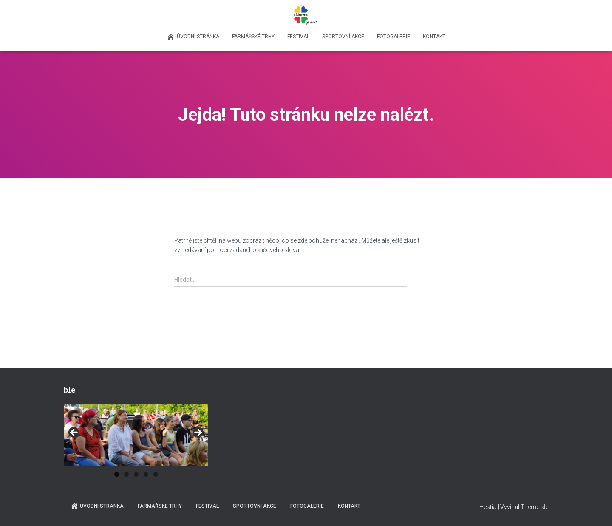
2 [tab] (126, 474)
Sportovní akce (343, 37)
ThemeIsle (534, 506)
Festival (298, 37)
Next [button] (197, 433)
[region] (136, 435)
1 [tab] (116, 474)
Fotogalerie (393, 37)
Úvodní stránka (193, 37)
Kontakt (434, 37)
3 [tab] (136, 474)
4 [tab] (146, 474)
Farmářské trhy (253, 37)
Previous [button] (74, 433)
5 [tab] (155, 474)
